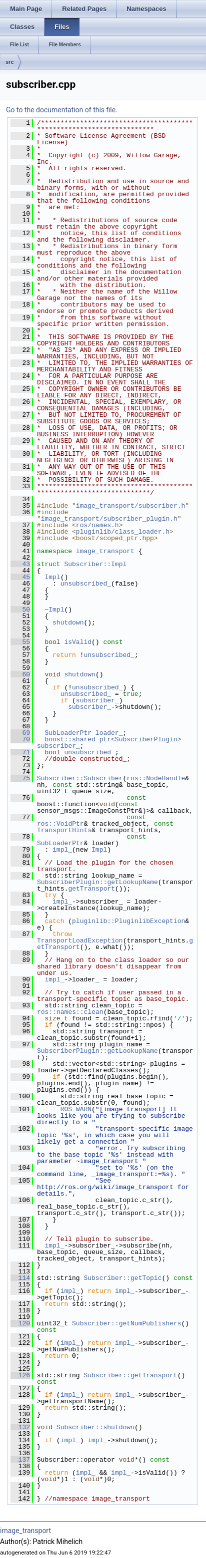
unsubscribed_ (85, 583)
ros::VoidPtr (60, 823)
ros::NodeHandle (155, 778)
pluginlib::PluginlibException (128, 921)
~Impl (54, 609)
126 (20, 1375)
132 (20, 1427)
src (10, 62)
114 (20, 1277)
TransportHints (64, 830)
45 (20, 577)
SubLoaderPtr (68, 732)
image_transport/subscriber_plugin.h (109, 518)
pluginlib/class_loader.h (123, 531)
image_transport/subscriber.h (130, 505)
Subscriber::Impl (95, 564)
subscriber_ (97, 700)
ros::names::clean (70, 1011)
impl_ (62, 849)
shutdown (68, 622)
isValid (78, 641)
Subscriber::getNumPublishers (126, 1323)
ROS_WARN (76, 1109)
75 (20, 778)
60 (20, 674)
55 (20, 641)
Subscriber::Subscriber (80, 778)
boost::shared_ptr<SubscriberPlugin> (112, 739)
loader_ (109, 732)
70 (20, 739)
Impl (52, 577)
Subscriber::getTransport (130, 1375)
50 (20, 609)
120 (20, 1323)
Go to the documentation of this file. (62, 110)
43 (20, 564)
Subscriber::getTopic (123, 1277)
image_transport (105, 551)
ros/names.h (97, 525)
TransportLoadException (80, 940)
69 (20, 732)
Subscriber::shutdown (95, 1427)
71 (20, 752)
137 (20, 1459)
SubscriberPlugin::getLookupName (97, 882)
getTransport (91, 888)
